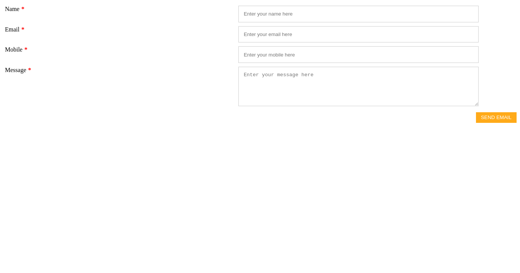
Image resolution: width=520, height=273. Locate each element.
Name (14, 9)
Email (14, 29)
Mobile (16, 49)
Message (18, 70)
